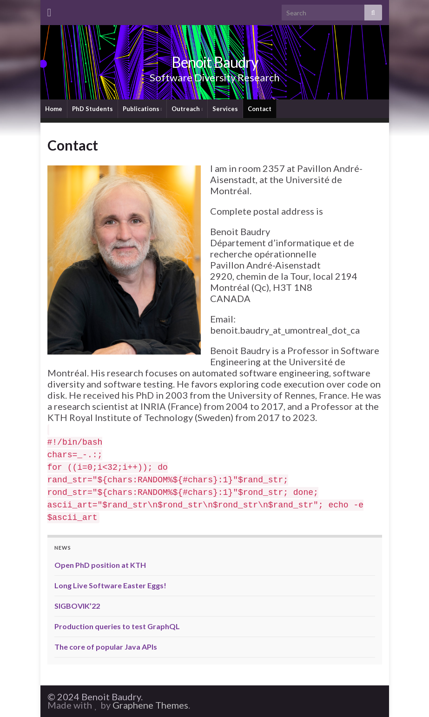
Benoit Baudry (215, 62)
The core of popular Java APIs (105, 646)
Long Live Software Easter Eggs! (110, 585)
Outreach (187, 108)
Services (225, 108)
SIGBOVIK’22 (77, 605)
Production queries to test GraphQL (117, 626)
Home (53, 108)
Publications (142, 108)
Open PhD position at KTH (100, 564)
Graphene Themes (150, 704)
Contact (259, 108)
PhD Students (92, 108)
